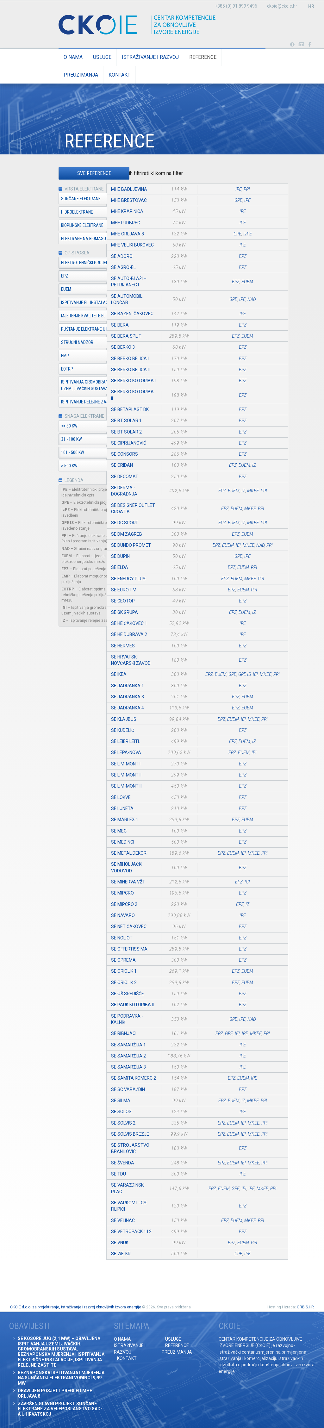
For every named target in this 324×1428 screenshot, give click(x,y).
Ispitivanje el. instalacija (69, 303)
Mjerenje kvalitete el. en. (69, 316)
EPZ (46, 276)
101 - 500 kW (54, 453)
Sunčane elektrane (63, 199)
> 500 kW (51, 467)
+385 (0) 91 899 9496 (236, 6)
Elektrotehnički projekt (67, 263)
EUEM (48, 290)
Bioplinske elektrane (64, 225)
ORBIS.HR (305, 1307)
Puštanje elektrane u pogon (72, 330)
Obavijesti (301, 44)
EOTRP (49, 369)
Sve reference (76, 174)
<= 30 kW (51, 427)
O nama (55, 57)
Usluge (84, 57)
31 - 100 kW (53, 440)
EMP (47, 356)
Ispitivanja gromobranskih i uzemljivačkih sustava (71, 386)
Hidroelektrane (59, 212)
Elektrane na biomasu (65, 238)
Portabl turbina (292, 44)
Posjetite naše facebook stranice (310, 44)
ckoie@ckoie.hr (282, 6)
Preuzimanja (226, 57)
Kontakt (265, 57)
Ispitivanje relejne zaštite (70, 402)
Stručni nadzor (59, 343)
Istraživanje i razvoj (132, 57)
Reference (184, 57)
